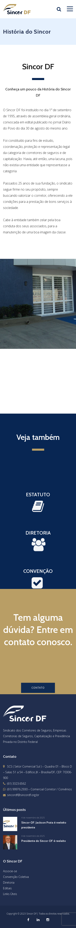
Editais (7, 888)
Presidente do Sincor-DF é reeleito (43, 841)
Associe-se (10, 871)
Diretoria (8, 882)
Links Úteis (10, 894)
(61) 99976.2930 (17, 789)
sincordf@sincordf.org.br (23, 795)
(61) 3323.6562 (16, 783)
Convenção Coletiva (16, 877)
